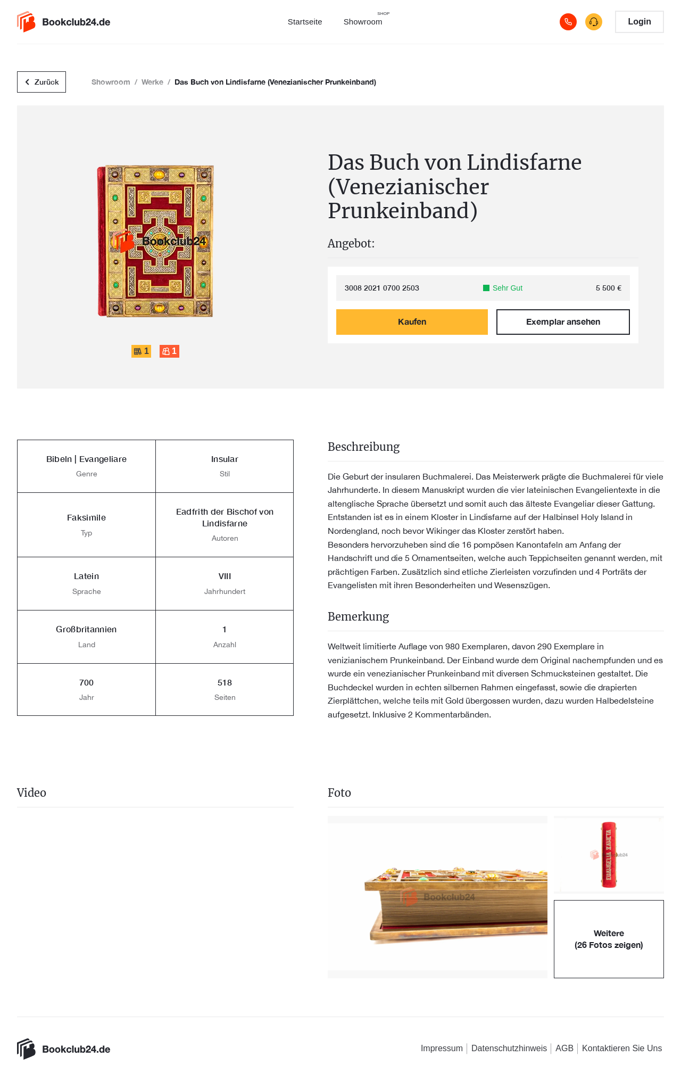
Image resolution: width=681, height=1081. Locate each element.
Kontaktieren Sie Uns (622, 1048)
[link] (63, 21)
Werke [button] (152, 81)
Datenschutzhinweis (509, 1048)
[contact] (593, 21)
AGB (564, 1048)
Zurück (41, 82)
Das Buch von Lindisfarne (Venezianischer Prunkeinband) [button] (275, 81)
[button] (437, 897)
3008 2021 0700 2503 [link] (382, 288)
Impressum (442, 1048)
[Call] (568, 21)
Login (639, 21)
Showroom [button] (111, 81)
